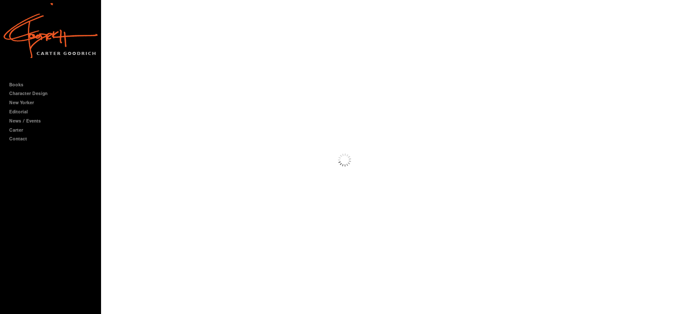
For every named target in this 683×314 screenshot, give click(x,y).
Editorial (18, 112)
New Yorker (21, 103)
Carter (16, 130)
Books (19, 85)
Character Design (31, 93)
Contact (18, 139)
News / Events (25, 121)
